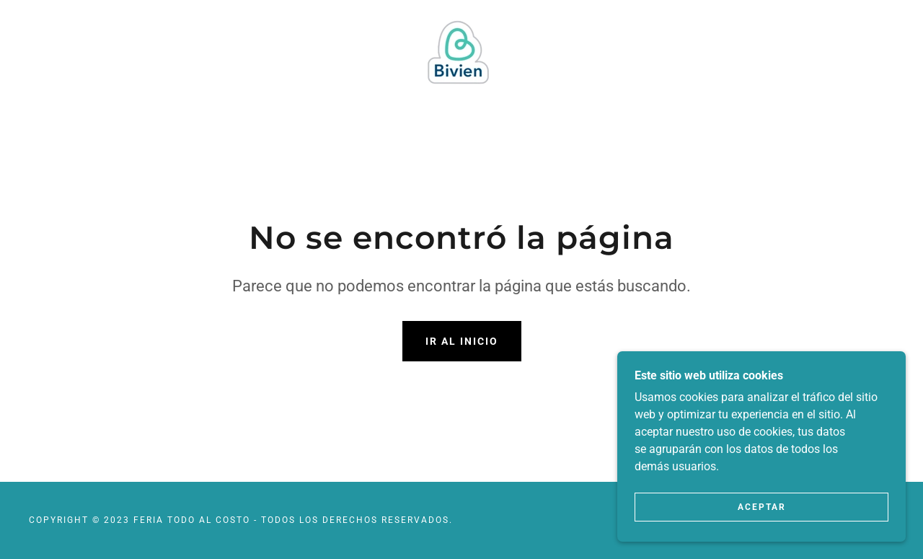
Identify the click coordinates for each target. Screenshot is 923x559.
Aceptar (762, 507)
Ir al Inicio (461, 341)
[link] (461, 48)
